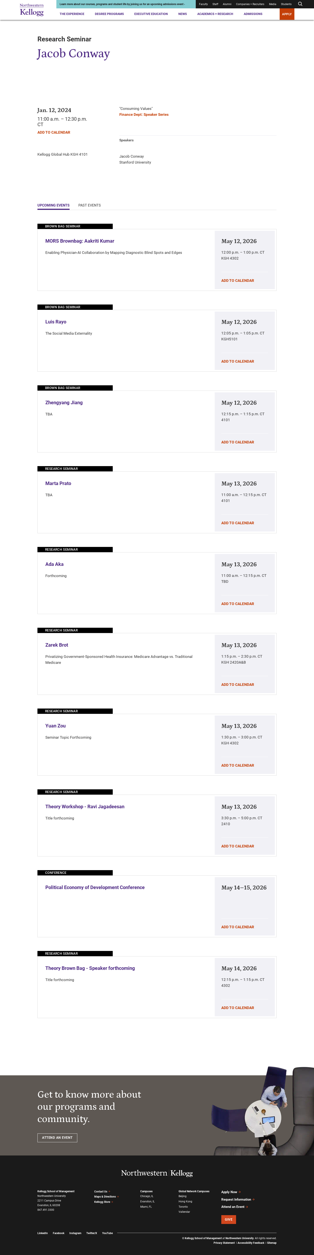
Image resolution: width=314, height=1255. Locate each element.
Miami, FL (146, 1205)
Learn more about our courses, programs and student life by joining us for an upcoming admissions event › (122, 4)
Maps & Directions (106, 1196)
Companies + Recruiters (250, 4)
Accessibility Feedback (251, 1239)
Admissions (253, 14)
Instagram (75, 1230)
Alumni (227, 4)
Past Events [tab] (89, 205)
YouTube (107, 1230)
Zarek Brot (56, 645)
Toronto (183, 1205)
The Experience (72, 14)
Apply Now (231, 1192)
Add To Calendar (53, 132)
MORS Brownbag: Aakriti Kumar (79, 241)
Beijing (183, 1196)
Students (286, 4)
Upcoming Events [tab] (53, 205)
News (182, 14)
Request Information (238, 1198)
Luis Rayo (55, 322)
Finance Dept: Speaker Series (144, 114)
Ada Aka (54, 564)
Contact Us (102, 1191)
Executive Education (151, 14)
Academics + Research (215, 14)
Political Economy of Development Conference (95, 887)
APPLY (287, 14)
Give (228, 1216)
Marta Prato (58, 483)
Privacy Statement (224, 1239)
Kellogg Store (103, 1200)
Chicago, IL (146, 1196)
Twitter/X (91, 1230)
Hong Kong (185, 1200)
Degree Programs (109, 14)
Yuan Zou (55, 726)
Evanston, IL (147, 1200)
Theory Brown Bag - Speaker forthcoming (90, 968)
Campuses (146, 1191)
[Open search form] (300, 4)
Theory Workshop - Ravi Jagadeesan (84, 806)
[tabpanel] (157, 621)
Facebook (58, 1230)
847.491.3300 (45, 1209)
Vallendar (184, 1210)
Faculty (203, 4)
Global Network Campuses (194, 1191)
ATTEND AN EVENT (57, 1138)
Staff (215, 4)
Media (272, 4)
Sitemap (272, 1239)
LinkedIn (42, 1230)
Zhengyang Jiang (64, 402)
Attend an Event (234, 1204)
